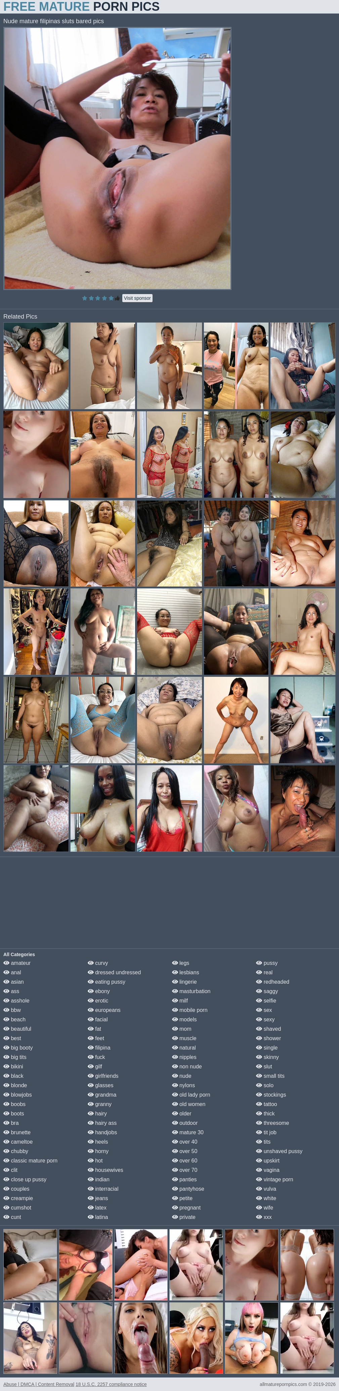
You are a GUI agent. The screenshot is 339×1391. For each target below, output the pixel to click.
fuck (96, 1057)
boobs (14, 1104)
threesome (272, 1123)
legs (180, 963)
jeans (98, 1198)
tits (263, 1142)
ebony (99, 991)
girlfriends (103, 1076)
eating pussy (106, 982)
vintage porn (274, 1179)
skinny (267, 1057)
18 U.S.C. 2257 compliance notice (111, 1384)
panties (184, 1179)
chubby (15, 1151)
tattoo (266, 1104)
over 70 (185, 1170)
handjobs (102, 1132)
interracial (103, 1189)
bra (11, 1123)
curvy (98, 963)
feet (96, 1038)
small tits (270, 1076)
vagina (268, 1170)
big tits (15, 1057)
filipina (99, 1048)
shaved (268, 1029)
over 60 (185, 1160)
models (184, 1019)
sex (264, 1010)
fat (94, 1029)
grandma (102, 1095)
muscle (184, 1038)
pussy (267, 963)
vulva (266, 1189)
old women (189, 1104)
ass (11, 991)
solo (264, 1085)
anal (12, 972)
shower (268, 1038)
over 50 (185, 1151)
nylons (183, 1085)
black (13, 1076)
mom (182, 1029)
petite (182, 1198)
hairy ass (102, 1123)
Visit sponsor (137, 298)
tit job (266, 1132)
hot (95, 1160)
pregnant (186, 1208)
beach (14, 1019)
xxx (263, 1217)
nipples (184, 1057)
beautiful (17, 1029)
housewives (105, 1170)
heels (98, 1142)
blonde (15, 1085)
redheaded (272, 982)
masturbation (191, 991)
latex (97, 1208)
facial (98, 1019)
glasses (101, 1085)
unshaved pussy (279, 1151)
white (266, 1198)
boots (13, 1113)
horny (98, 1151)
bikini (13, 1066)
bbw (12, 1010)
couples (16, 1189)
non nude (187, 1066)
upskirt (268, 1160)
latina (98, 1217)
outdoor (185, 1123)
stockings (271, 1095)
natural (184, 1048)
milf (180, 1001)
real (264, 972)
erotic (98, 1001)
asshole (16, 1001)
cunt (12, 1217)
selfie (266, 1001)
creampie (18, 1198)
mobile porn (190, 1010)
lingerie (184, 982)
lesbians (185, 972)
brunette (17, 1132)
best (12, 1038)
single (267, 1048)
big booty (18, 1048)
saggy (267, 991)
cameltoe (18, 1142)
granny (100, 1104)
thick (265, 1113)
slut (264, 1066)
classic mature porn (30, 1160)
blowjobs (17, 1095)
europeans (104, 1010)
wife (264, 1208)
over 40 (185, 1142)
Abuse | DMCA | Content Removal (38, 1384)
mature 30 (188, 1132)
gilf (95, 1066)
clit (10, 1170)
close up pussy (24, 1179)
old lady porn (191, 1095)
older (182, 1113)
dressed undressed (114, 972)
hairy (97, 1113)
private (184, 1217)
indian (99, 1179)
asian (13, 982)
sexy (265, 1019)
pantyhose (188, 1189)
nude (182, 1076)
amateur (17, 963)
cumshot (17, 1208)
